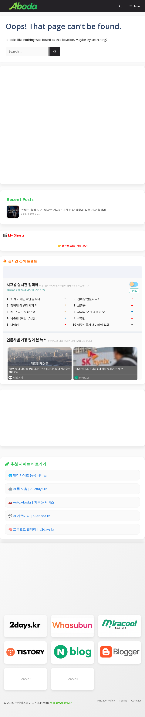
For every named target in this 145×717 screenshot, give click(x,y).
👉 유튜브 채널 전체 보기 (73, 246)
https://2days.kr (60, 703)
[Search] (54, 51)
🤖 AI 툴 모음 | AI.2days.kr (27, 489)
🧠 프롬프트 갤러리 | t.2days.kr (31, 529)
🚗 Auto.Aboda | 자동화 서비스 (31, 502)
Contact (136, 700)
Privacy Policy (106, 700)
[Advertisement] (72, 124)
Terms (123, 700)
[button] (120, 6)
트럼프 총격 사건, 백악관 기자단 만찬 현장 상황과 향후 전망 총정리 (63, 210)
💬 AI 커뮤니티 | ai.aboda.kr (29, 516)
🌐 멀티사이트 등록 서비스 (27, 475)
